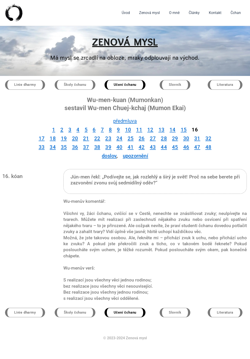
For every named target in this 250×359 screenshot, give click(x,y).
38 (97, 147)
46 (186, 147)
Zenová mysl (157, 13)
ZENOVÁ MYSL (125, 41)
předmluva (125, 121)
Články (198, 13)
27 (153, 139)
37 (86, 147)
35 (64, 147)
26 (142, 139)
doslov (109, 156)
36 (75, 147)
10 (128, 130)
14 (172, 130)
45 (175, 147)
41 (131, 147)
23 (108, 139)
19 (64, 139)
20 (75, 139)
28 (164, 139)
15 (184, 130)
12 (150, 130)
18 (53, 139)
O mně (180, 13)
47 (197, 147)
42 (142, 147)
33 (42, 147)
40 (119, 147)
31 (197, 139)
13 (161, 130)
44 (164, 147)
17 (42, 139)
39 (108, 147)
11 (139, 130)
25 (131, 139)
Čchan (236, 13)
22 (97, 139)
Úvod (136, 13)
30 (186, 139)
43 (153, 147)
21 (86, 139)
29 (175, 139)
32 (208, 139)
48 (208, 147)
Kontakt (218, 13)
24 (119, 139)
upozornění (135, 156)
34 (53, 147)
